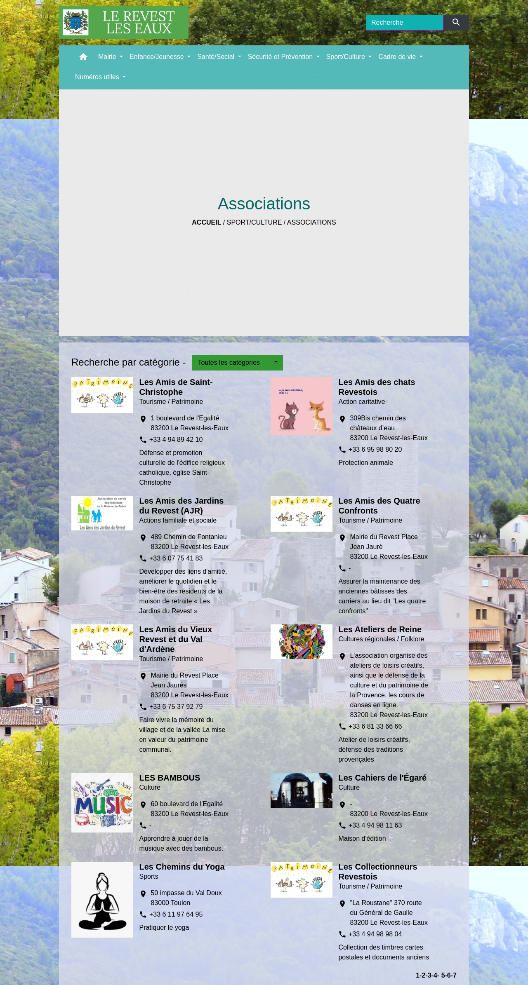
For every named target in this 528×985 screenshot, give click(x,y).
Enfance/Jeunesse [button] (158, 56)
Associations (311, 222)
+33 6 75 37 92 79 (176, 706)
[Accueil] (124, 22)
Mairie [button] (108, 56)
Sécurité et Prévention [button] (281, 56)
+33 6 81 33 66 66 (375, 726)
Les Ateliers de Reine (380, 629)
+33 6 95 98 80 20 (375, 449)
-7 (454, 975)
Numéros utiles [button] (98, 76)
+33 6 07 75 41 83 (176, 558)
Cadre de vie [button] (397, 56)
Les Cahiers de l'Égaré (382, 777)
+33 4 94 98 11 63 (375, 825)
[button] (83, 59)
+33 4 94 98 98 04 (375, 934)
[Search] (404, 22)
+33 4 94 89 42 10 (176, 439)
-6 (448, 975)
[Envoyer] (456, 22)
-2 (422, 975)
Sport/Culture (254, 222)
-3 (428, 975)
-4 (434, 975)
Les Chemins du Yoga (181, 866)
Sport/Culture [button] (346, 56)
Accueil (206, 222)
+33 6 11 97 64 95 (176, 914)
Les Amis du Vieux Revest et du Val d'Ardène (175, 639)
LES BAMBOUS (169, 777)
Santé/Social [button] (216, 56)
